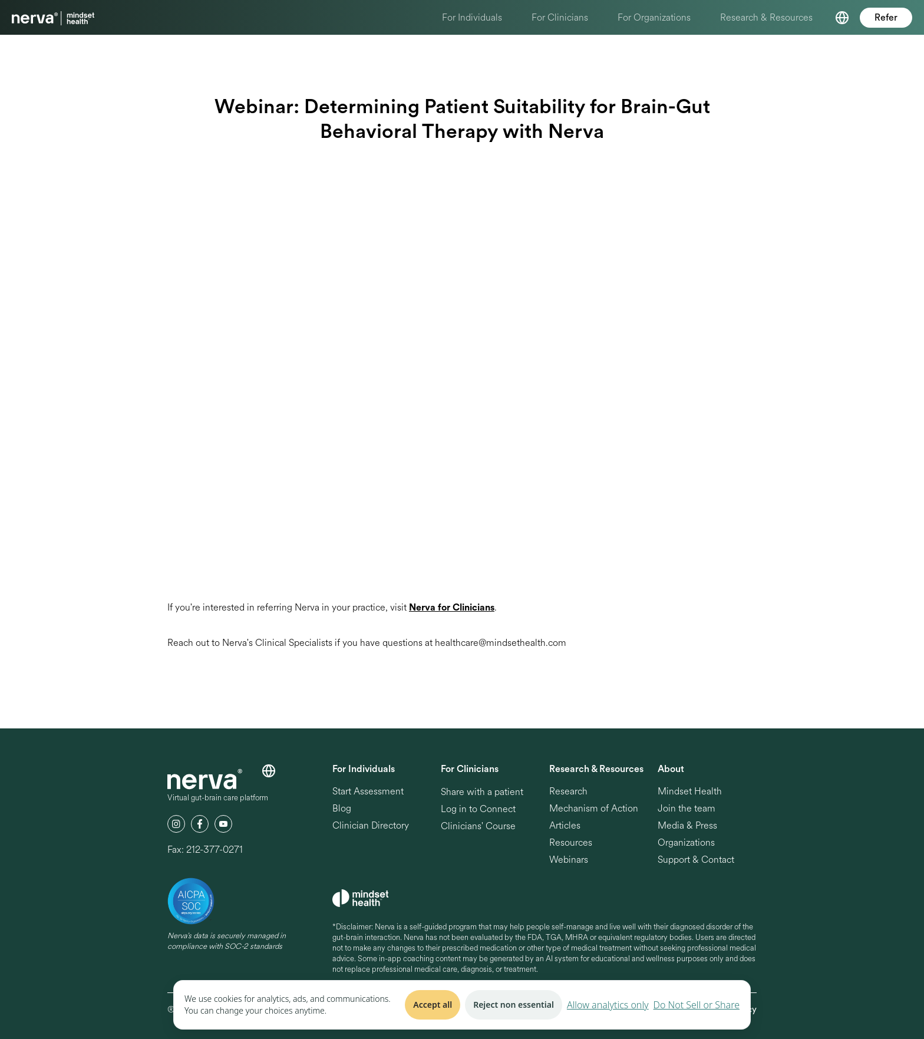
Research (568, 791)
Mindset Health (690, 791)
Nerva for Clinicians (451, 607)
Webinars (568, 860)
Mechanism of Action (593, 808)
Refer (885, 17)
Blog (341, 808)
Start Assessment (368, 791)
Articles (564, 826)
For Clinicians (560, 17)
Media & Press (687, 826)
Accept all (432, 1004)
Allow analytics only (608, 1004)
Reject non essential (513, 1004)
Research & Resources (766, 17)
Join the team (686, 808)
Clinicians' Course (478, 826)
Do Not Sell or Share (697, 1004)
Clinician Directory (370, 826)
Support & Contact (696, 860)
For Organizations (654, 17)
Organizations (686, 843)
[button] (842, 17)
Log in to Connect (478, 809)
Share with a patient (482, 792)
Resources (570, 843)
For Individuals (472, 17)
